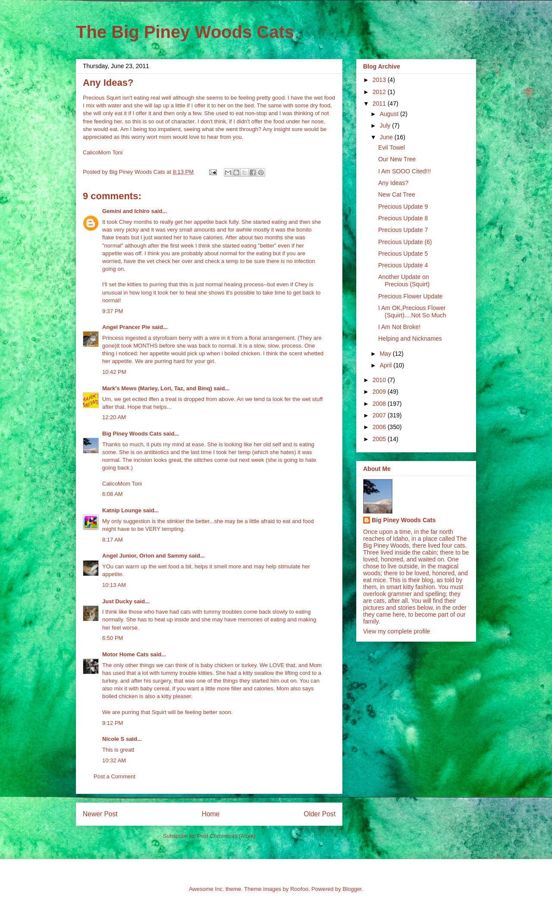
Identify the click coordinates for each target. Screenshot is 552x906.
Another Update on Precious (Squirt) (404, 280)
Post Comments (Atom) (226, 836)
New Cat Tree (396, 194)
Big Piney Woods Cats (132, 433)
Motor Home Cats (125, 654)
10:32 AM (114, 760)
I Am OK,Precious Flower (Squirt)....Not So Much (412, 311)
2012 (380, 91)
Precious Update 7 (403, 229)
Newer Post (100, 814)
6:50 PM (112, 638)
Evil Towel (391, 147)
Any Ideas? (393, 182)
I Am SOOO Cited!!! (404, 171)
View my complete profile (396, 631)
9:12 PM (112, 723)
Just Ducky (117, 601)
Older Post (320, 814)
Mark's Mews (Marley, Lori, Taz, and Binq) (157, 388)
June (387, 137)
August (390, 113)
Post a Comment (114, 776)
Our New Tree (397, 159)
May (386, 353)
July (386, 125)
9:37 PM (112, 311)
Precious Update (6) (405, 241)
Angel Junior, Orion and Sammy (144, 555)
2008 (380, 403)
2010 (380, 379)
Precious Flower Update (410, 296)
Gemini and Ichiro (126, 211)
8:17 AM (112, 539)
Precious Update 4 (403, 265)
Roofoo (299, 889)
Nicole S (113, 739)
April (386, 365)
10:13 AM (114, 585)
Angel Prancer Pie (126, 327)
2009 (380, 391)
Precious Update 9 (403, 206)
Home (211, 814)
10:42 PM (114, 372)
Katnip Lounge (121, 510)
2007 (380, 415)
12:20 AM (114, 417)
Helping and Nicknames (410, 338)
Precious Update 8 (403, 218)
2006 (380, 426)
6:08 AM (112, 494)
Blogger (351, 889)
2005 (380, 439)
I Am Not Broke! (399, 326)
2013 (380, 79)
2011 (380, 103)
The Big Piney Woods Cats (185, 31)
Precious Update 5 (403, 253)
